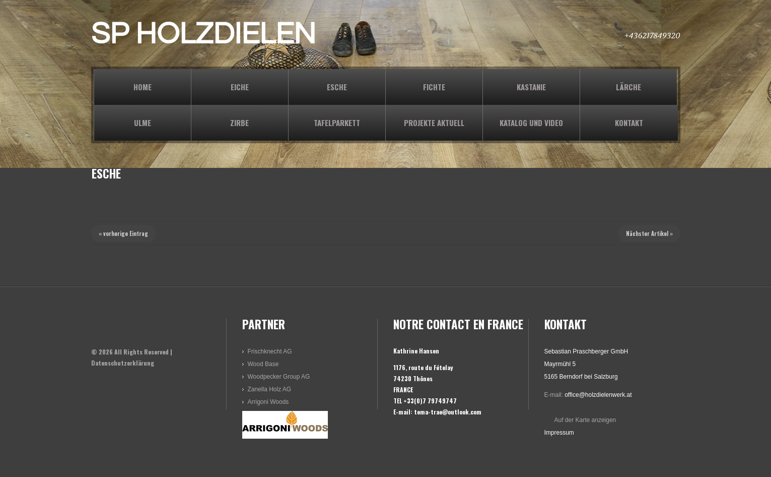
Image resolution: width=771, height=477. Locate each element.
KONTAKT (629, 122)
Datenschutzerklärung (122, 363)
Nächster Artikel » (649, 233)
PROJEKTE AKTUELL (434, 122)
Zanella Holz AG (270, 389)
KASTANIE (531, 86)
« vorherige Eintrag (123, 233)
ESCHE (337, 86)
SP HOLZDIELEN (203, 34)
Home (142, 86)
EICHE (240, 86)
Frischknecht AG (270, 351)
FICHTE (434, 86)
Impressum (559, 432)
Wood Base (263, 364)
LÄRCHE (628, 86)
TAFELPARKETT (337, 122)
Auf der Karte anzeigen (585, 420)
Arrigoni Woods (268, 401)
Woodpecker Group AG (279, 376)
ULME (142, 122)
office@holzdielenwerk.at (598, 394)
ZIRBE (239, 122)
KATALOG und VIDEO (531, 122)
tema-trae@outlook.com (447, 411)
